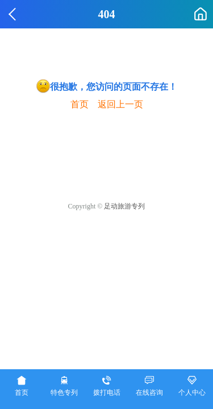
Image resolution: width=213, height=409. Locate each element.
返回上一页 (120, 104)
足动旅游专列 (124, 206)
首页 (79, 104)
